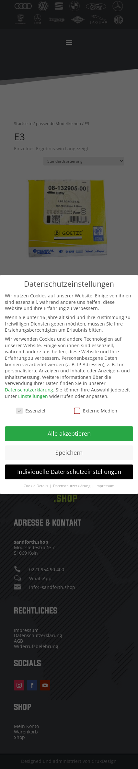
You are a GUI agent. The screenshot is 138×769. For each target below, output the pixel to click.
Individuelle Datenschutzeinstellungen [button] (69, 466)
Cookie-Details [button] (36, 480)
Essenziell (31, 405)
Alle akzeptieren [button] (69, 428)
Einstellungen (33, 391)
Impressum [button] (105, 480)
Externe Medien (95, 405)
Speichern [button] (69, 447)
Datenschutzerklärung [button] (72, 480)
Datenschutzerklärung (29, 384)
